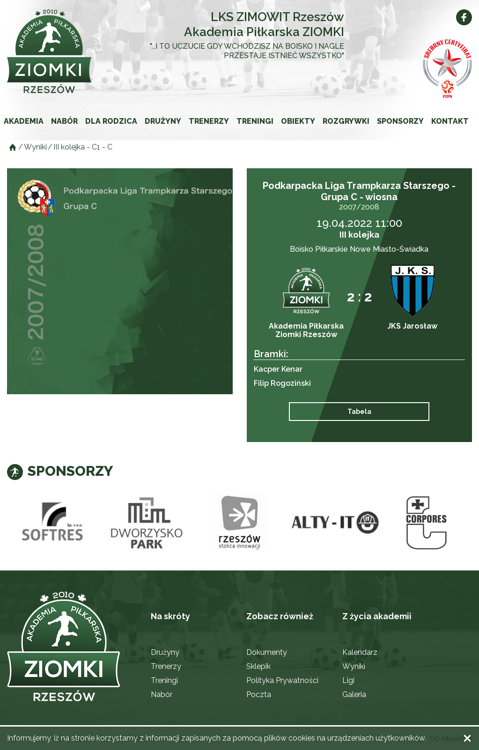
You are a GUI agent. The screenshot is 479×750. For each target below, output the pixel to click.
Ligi (348, 680)
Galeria (354, 694)
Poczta (258, 694)
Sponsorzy (400, 121)
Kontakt (450, 121)
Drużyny (163, 121)
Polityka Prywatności (282, 680)
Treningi (254, 121)
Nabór (64, 121)
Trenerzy (209, 121)
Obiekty (298, 121)
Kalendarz (359, 652)
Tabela (359, 411)
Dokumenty (266, 652)
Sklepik (258, 666)
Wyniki (353, 666)
